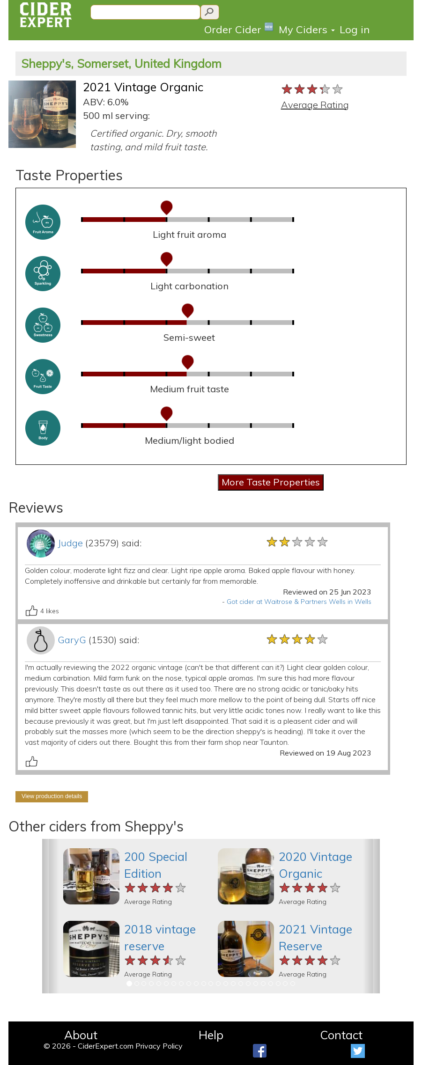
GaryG (72, 640)
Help (211, 1035)
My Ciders (307, 29)
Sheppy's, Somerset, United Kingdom (121, 63)
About (80, 1035)
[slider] (312, 89)
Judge (70, 543)
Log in (355, 29)
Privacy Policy (159, 1045)
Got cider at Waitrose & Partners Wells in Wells (299, 601)
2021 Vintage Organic (143, 87)
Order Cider (239, 29)
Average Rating (315, 104)
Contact (341, 1035)
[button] (50, 916)
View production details (52, 796)
